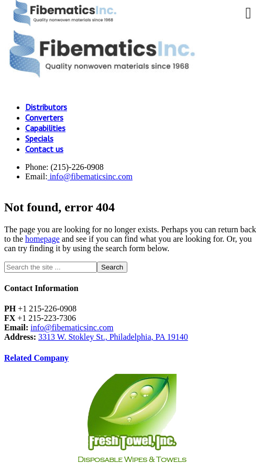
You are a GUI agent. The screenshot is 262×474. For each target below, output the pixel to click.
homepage (42, 238)
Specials (39, 138)
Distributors (46, 107)
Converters (44, 117)
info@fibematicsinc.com (90, 176)
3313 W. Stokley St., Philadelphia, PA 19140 (113, 336)
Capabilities (45, 128)
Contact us (44, 149)
